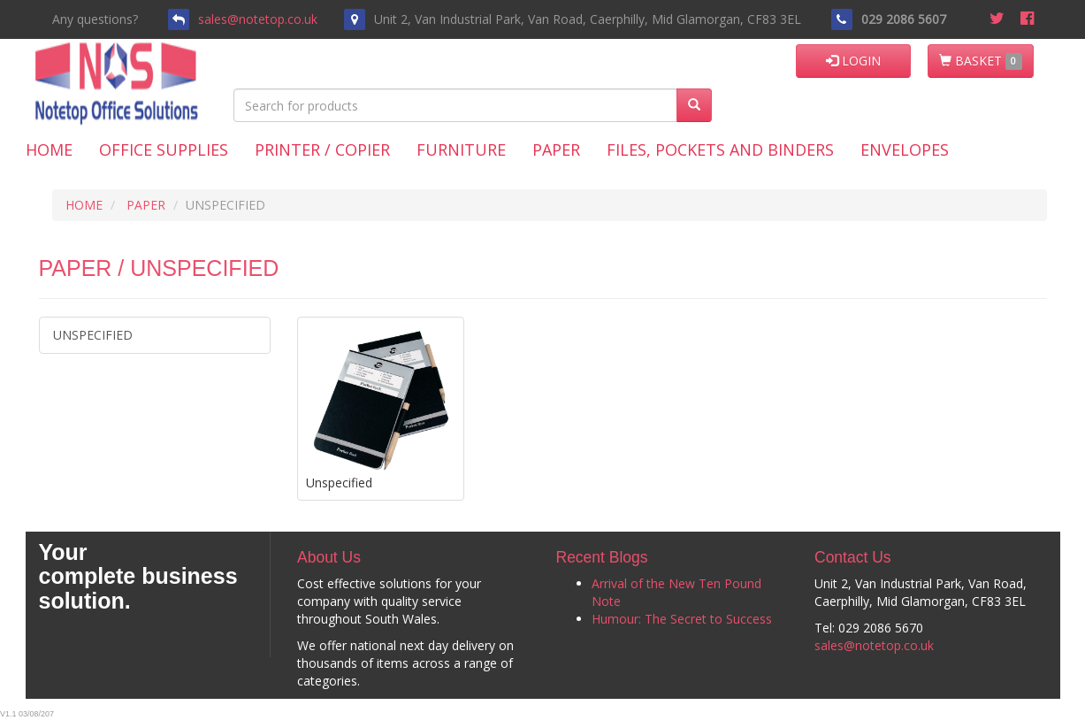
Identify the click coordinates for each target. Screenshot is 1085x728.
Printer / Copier (322, 149)
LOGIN (853, 60)
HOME (84, 204)
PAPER (145, 204)
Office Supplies (163, 149)
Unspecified (93, 334)
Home (49, 149)
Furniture (461, 149)
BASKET (980, 61)
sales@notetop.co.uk (257, 19)
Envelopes (904, 149)
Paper (556, 149)
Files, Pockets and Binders (720, 149)
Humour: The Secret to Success (682, 618)
